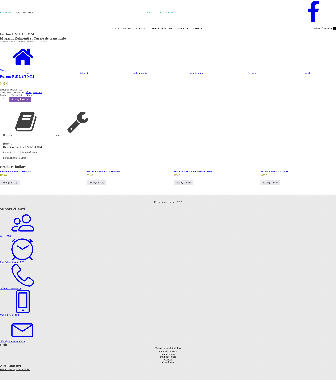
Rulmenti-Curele (7, 41)
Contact (197, 28)
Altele (29, 92)
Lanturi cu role (196, 73)
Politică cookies (168, 356)
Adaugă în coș (20, 99)
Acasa (115, 28)
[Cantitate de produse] (4, 98)
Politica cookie (7, 369)
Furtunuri (21, 41)
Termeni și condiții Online (168, 348)
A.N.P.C (26, 369)
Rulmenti (141, 28)
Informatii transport (168, 351)
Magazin (128, 28)
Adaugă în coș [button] (9, 182)
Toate (28, 73)
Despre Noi (182, 28)
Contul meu (168, 362)
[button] (168, 69)
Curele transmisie (161, 28)
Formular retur (168, 354)
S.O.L (19, 369)
